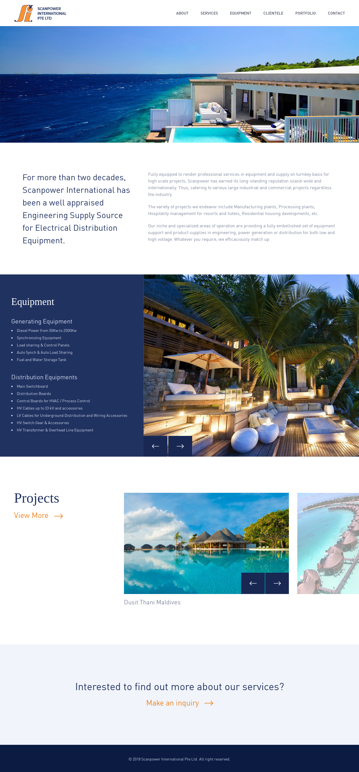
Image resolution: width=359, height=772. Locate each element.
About (182, 13)
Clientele (273, 13)
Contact (336, 13)
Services (209, 13)
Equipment (240, 13)
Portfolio (305, 13)
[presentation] (253, 583)
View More (38, 515)
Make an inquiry (172, 702)
